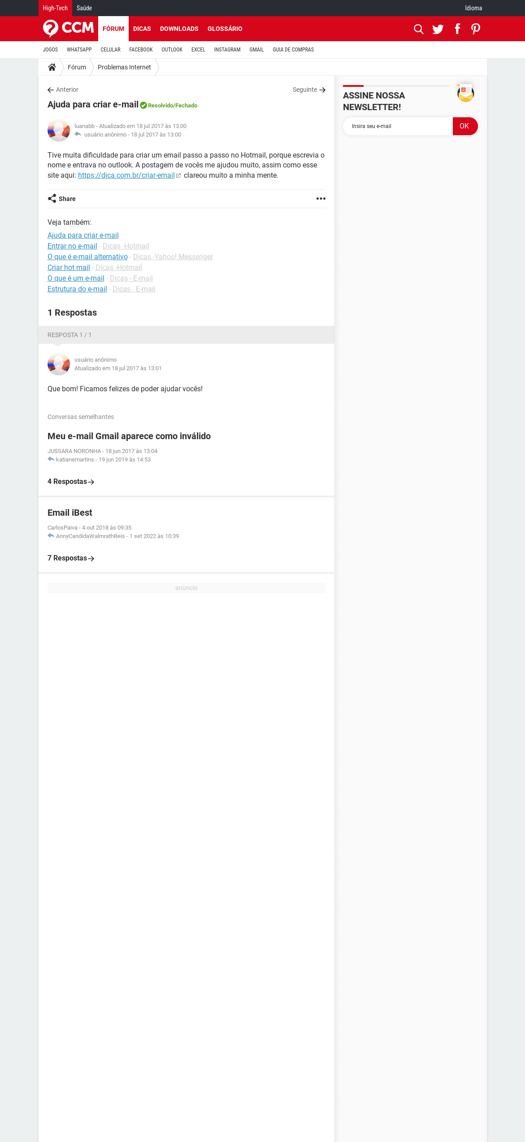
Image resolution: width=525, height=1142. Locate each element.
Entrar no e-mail (72, 246)
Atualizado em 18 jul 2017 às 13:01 (118, 368)
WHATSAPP (79, 50)
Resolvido (160, 105)
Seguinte (305, 89)
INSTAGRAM (227, 50)
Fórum (113, 28)
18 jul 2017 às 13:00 (156, 134)
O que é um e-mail (76, 278)
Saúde (84, 8)
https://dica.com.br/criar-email (126, 175)
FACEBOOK (141, 50)
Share (67, 198)
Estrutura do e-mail (77, 289)
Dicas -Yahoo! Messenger (173, 256)
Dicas (142, 28)
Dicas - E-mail (131, 278)
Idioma (473, 8)
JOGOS (50, 50)
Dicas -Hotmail (126, 246)
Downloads (179, 28)
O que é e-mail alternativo (88, 256)
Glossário (225, 28)
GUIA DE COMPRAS (293, 50)
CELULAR (111, 50)
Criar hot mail (69, 267)
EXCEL (198, 50)
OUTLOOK (171, 50)
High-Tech (55, 8)
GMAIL (257, 50)
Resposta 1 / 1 (70, 334)
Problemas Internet (124, 67)
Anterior (67, 89)
